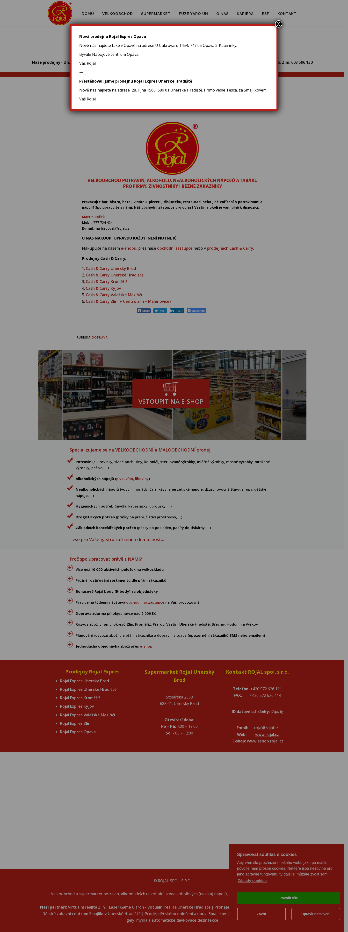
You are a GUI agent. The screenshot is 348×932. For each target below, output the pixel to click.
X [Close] (278, 24)
